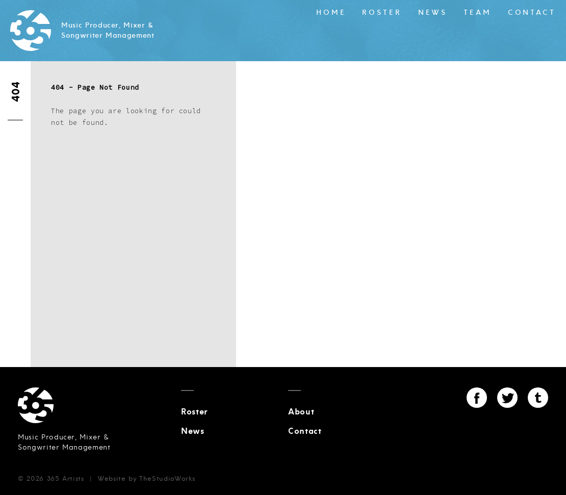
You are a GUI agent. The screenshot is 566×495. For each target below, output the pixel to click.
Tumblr (538, 397)
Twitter (507, 397)
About (301, 412)
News (433, 12)
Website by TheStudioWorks (146, 479)
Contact (532, 12)
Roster (381, 12)
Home (331, 12)
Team (478, 12)
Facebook (477, 397)
